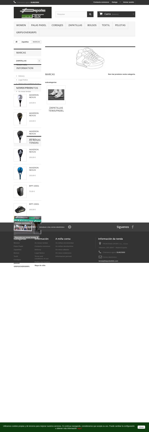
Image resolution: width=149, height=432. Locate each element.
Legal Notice (23, 85)
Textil (106, 25)
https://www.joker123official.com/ (47, 354)
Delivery (21, 81)
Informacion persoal (63, 325)
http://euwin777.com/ (87, 354)
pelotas (120, 25)
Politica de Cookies (25, 93)
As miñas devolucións (64, 315)
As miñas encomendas (64, 311)
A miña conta (62, 307)
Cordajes (57, 25)
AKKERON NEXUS (34, 115)
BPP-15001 (34, 204)
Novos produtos (27, 106)
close (141, 427)
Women (21, 25)
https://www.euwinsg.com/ (69, 354)
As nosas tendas (24, 97)
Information (24, 74)
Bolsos (91, 25)
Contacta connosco (101, 2)
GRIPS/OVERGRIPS (26, 32)
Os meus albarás (62, 318)
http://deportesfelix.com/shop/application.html (132, 354)
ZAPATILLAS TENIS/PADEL (21, 63)
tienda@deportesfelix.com (108, 329)
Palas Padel (38, 25)
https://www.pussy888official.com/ (21, 354)
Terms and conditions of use (28, 89)
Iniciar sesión (128, 2)
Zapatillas (75, 25)
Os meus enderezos (63, 321)
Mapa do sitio (40, 334)
